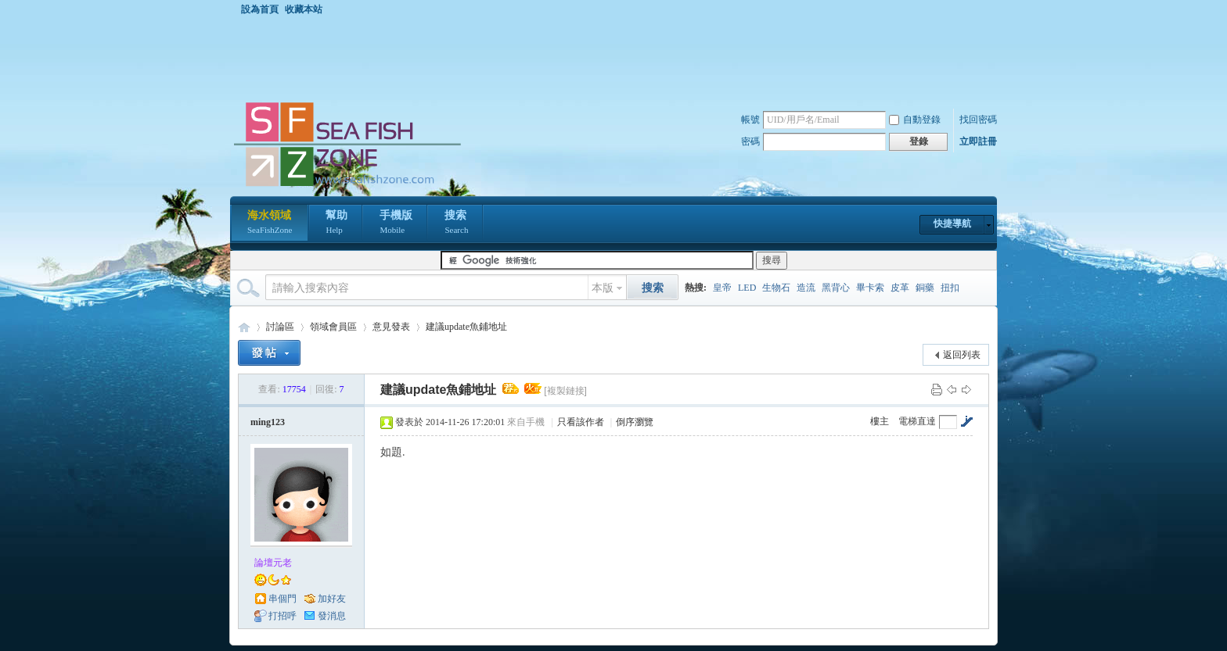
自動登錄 (915, 119)
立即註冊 (978, 141)
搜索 (456, 223)
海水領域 (269, 223)
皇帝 (722, 287)
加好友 (332, 598)
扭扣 (950, 287)
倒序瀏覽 (634, 422)
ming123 (267, 422)
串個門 (282, 598)
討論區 (280, 326)
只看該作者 (580, 422)
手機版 (396, 223)
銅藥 (925, 287)
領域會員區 (333, 326)
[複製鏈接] (565, 390)
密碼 (750, 141)
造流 (806, 287)
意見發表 (391, 326)
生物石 (776, 287)
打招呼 (282, 615)
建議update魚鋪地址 (466, 326)
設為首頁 (260, 9)
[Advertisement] (617, 58)
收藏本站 (303, 9)
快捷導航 (952, 223)
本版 (603, 288)
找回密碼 (978, 119)
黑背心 (836, 287)
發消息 (332, 615)
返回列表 (962, 354)
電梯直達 (917, 421)
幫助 (336, 223)
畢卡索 (870, 287)
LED (747, 287)
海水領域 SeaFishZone (244, 327)
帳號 (750, 119)
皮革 (900, 287)
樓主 (879, 421)
